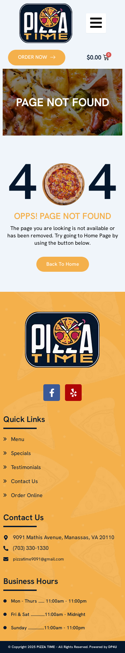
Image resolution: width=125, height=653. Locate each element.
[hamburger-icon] (96, 23)
